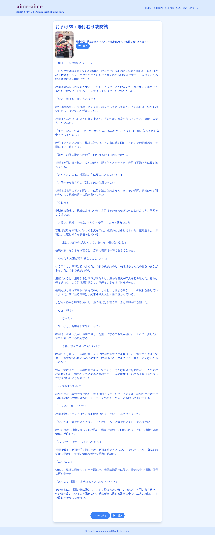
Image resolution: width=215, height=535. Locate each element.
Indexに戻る (100, 515)
